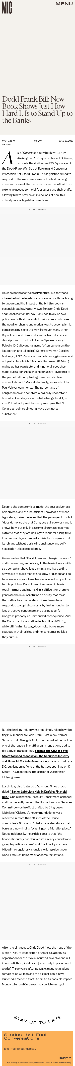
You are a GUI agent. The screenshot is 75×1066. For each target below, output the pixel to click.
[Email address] (37, 1048)
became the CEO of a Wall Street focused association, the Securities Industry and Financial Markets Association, (35, 756)
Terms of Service (52, 1062)
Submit (65, 1057)
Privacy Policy (66, 1062)
